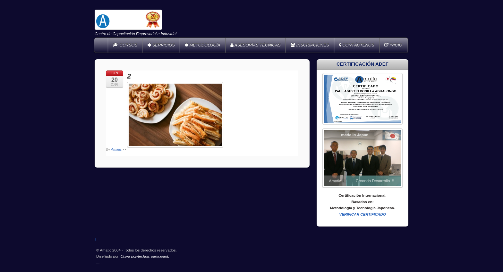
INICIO (393, 45)
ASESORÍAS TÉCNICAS (255, 45)
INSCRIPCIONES (310, 45)
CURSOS (125, 45)
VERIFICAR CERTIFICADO (362, 214)
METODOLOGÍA (202, 45)
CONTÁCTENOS (356, 45)
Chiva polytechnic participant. (145, 256)
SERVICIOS (161, 45)
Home (101, 45)
